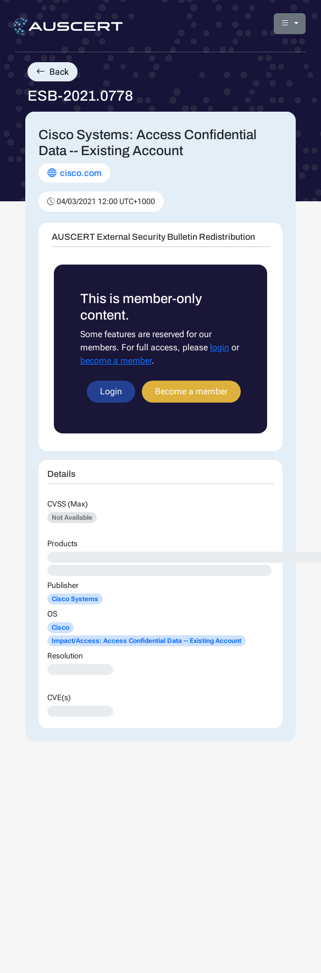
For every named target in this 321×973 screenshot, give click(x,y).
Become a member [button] (191, 391)
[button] (290, 23)
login (219, 347)
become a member (116, 360)
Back (52, 72)
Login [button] (111, 391)
